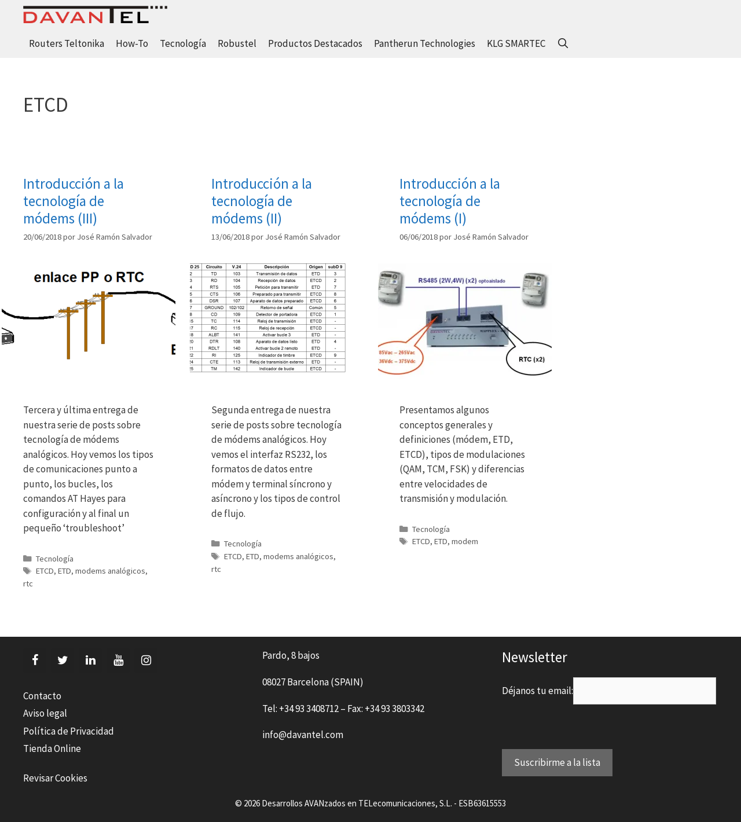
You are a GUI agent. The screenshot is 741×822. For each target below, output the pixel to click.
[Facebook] (34, 660)
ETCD (45, 571)
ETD (64, 571)
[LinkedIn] (90, 660)
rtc (28, 583)
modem (465, 541)
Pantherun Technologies (424, 43)
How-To (132, 43)
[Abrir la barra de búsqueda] (563, 43)
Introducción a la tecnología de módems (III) (73, 200)
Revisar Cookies (55, 778)
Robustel (237, 43)
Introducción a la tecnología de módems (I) (449, 200)
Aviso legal (45, 713)
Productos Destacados (315, 43)
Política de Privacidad (68, 731)
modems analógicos (110, 571)
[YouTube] (118, 660)
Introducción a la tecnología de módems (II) (261, 200)
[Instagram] (145, 660)
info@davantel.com (302, 734)
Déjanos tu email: (537, 690)
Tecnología (183, 43)
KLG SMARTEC (516, 43)
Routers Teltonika (66, 43)
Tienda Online (52, 748)
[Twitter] (62, 660)
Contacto (42, 695)
